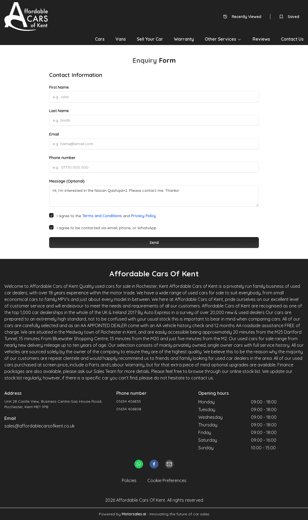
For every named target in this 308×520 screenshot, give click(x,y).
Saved (289, 16)
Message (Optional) (67, 181)
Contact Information (75, 74)
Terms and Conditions (102, 215)
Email (54, 134)
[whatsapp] (138, 464)
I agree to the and (106, 215)
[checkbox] (51, 215)
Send (154, 242)
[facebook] (154, 464)
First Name (59, 87)
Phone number (62, 158)
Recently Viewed (242, 16)
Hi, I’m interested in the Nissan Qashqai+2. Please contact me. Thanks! (154, 196)
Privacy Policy (143, 215)
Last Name (59, 111)
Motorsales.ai (134, 514)
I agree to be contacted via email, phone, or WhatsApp (106, 227)
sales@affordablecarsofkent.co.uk (39, 426)
